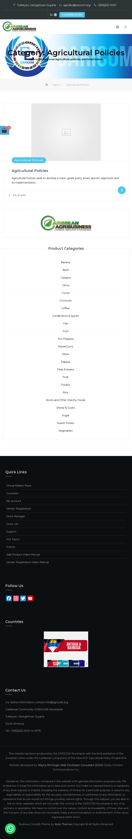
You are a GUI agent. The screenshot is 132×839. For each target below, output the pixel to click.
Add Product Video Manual (23, 554)
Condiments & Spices (65, 315)
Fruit (65, 331)
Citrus (65, 285)
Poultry (65, 384)
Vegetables (66, 430)
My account (13, 500)
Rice (65, 392)
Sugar (65, 415)
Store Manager (15, 516)
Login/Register (72, 14)
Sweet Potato (65, 422)
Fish (65, 323)
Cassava (66, 277)
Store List (12, 523)
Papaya (65, 361)
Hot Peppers (66, 338)
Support (11, 531)
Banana (65, 262)
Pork (65, 377)
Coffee (65, 308)
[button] (3, 831)
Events (10, 546)
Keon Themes (63, 824)
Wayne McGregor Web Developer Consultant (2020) (70, 765)
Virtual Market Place (18, 485)
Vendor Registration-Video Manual (27, 562)
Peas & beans (65, 369)
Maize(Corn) (65, 346)
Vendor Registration (18, 508)
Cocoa (66, 292)
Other (65, 354)
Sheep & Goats (65, 407)
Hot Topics (13, 539)
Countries (12, 493)
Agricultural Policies (28, 160)
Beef (66, 269)
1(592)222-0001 (107, 5)
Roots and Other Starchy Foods (65, 400)
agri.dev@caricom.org (76, 5)
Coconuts (66, 300)
